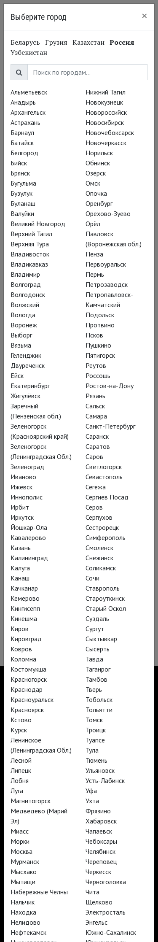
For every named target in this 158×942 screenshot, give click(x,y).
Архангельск (28, 112)
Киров (20, 628)
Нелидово (25, 922)
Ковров (21, 649)
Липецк (21, 770)
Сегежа (96, 487)
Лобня (20, 780)
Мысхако (24, 871)
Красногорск (29, 679)
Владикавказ (29, 264)
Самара (96, 416)
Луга (17, 790)
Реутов (96, 365)
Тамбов (96, 679)
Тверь (94, 689)
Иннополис (27, 497)
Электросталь (106, 912)
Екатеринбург (30, 385)
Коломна (23, 659)
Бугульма (23, 183)
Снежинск (99, 557)
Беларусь (25, 42)
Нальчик (23, 902)
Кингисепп (25, 608)
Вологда (23, 314)
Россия (122, 42)
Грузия (56, 42)
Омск (93, 183)
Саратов (98, 446)
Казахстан (88, 42)
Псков (94, 335)
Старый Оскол (106, 608)
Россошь (98, 375)
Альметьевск (29, 92)
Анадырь (23, 102)
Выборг (21, 335)
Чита (92, 892)
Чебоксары (101, 841)
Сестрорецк (102, 527)
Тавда (94, 659)
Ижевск (21, 487)
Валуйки (22, 213)
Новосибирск (105, 122)
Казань (21, 547)
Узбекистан (29, 52)
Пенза (94, 254)
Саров (94, 456)
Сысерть (98, 649)
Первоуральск (106, 264)
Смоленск (99, 547)
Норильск (99, 152)
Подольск (100, 314)
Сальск (95, 406)
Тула (92, 750)
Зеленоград (27, 466)
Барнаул (22, 132)
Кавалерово (28, 537)
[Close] (144, 15)
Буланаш (23, 203)
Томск (94, 719)
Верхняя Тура (30, 244)
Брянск (20, 173)
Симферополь (106, 537)
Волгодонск (28, 294)
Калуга (20, 568)
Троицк (96, 730)
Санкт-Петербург (110, 426)
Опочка (96, 193)
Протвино (100, 325)
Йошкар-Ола (29, 527)
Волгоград (26, 284)
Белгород (24, 152)
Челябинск (100, 851)
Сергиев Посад (107, 497)
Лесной (21, 760)
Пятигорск (100, 355)
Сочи (92, 578)
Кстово (21, 719)
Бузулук (21, 193)
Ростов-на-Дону (110, 385)
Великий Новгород (38, 223)
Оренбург (99, 203)
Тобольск (99, 699)
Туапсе (95, 740)
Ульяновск (100, 770)
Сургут (95, 628)
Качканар (24, 588)
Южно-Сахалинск (111, 932)
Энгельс (96, 922)
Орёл (93, 223)
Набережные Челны (39, 892)
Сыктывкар (101, 638)
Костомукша (28, 669)
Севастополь (104, 476)
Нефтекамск (28, 932)
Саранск (97, 436)
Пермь (95, 274)
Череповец (101, 861)
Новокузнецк (104, 102)
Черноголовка (106, 881)
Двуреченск (28, 365)
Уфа (91, 790)
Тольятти (99, 709)
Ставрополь (103, 588)
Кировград (26, 638)
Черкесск (98, 871)
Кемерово (25, 598)
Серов (94, 507)
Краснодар (27, 689)
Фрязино (98, 811)
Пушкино (98, 345)
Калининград (29, 557)
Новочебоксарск (110, 132)
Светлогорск (104, 466)
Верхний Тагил (31, 233)
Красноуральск (32, 699)
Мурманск (25, 861)
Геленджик (26, 355)
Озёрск (96, 173)
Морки (20, 841)
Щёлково (99, 902)
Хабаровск (101, 821)
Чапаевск (99, 831)
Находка (23, 912)
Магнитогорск (31, 800)
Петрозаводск (107, 284)
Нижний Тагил (106, 92)
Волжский (25, 304)
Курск (19, 730)
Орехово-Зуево (108, 213)
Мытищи (23, 881)
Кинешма (24, 618)
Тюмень (96, 760)
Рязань (95, 395)
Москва (21, 851)
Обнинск (98, 163)
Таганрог (98, 669)
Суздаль (97, 618)
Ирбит (20, 507)
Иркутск (22, 517)
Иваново (23, 476)
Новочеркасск (106, 142)
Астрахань (25, 122)
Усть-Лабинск (105, 780)
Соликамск (101, 568)
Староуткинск (105, 598)
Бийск (19, 163)
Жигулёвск (25, 395)
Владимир (25, 274)
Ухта (92, 800)
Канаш (20, 578)
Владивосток (30, 254)
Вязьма (21, 345)
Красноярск (27, 709)
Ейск (17, 375)
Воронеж (24, 325)
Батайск (22, 142)
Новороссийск (106, 112)
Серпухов (99, 517)
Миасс (20, 831)
